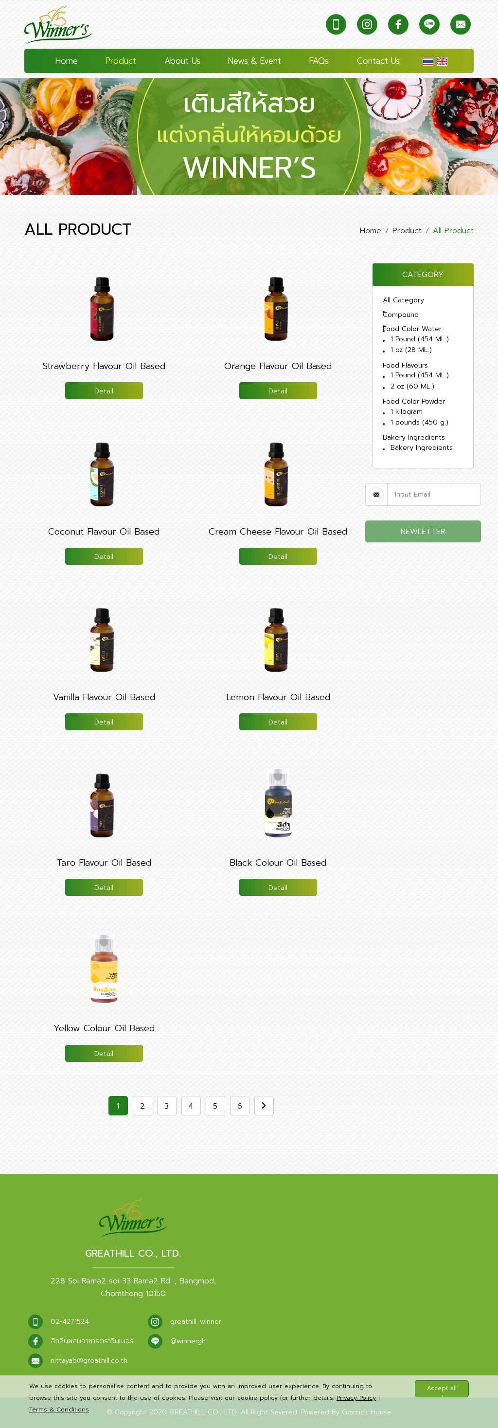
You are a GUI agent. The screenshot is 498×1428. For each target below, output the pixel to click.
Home (66, 61)
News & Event (254, 61)
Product (121, 61)
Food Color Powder (414, 401)
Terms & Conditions (59, 1409)
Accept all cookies (442, 1390)
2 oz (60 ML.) (412, 386)
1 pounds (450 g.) (419, 422)
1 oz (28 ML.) (411, 350)
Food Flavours (405, 365)
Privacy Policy (356, 1397)
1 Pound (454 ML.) (420, 339)
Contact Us (378, 61)
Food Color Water (412, 329)
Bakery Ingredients (414, 437)
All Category (403, 300)
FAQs (319, 61)
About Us (182, 61)
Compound (401, 315)
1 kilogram (407, 412)
